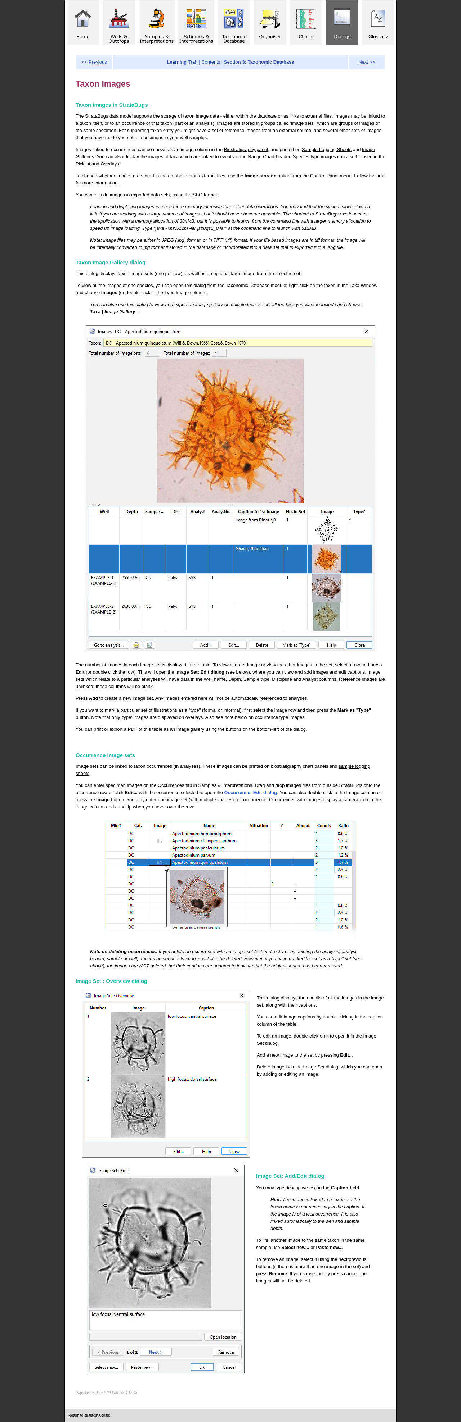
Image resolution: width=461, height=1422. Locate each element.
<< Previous (94, 62)
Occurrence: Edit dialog (250, 792)
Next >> (366, 62)
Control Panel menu (331, 175)
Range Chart (261, 156)
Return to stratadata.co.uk (89, 1415)
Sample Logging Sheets (327, 149)
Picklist (83, 164)
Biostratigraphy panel (246, 149)
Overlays (109, 164)
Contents (210, 62)
